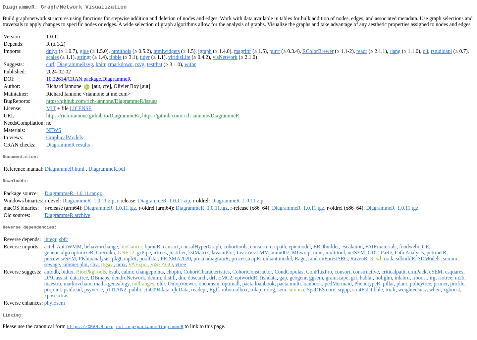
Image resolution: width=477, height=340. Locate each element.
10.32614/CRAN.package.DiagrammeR (88, 80)
